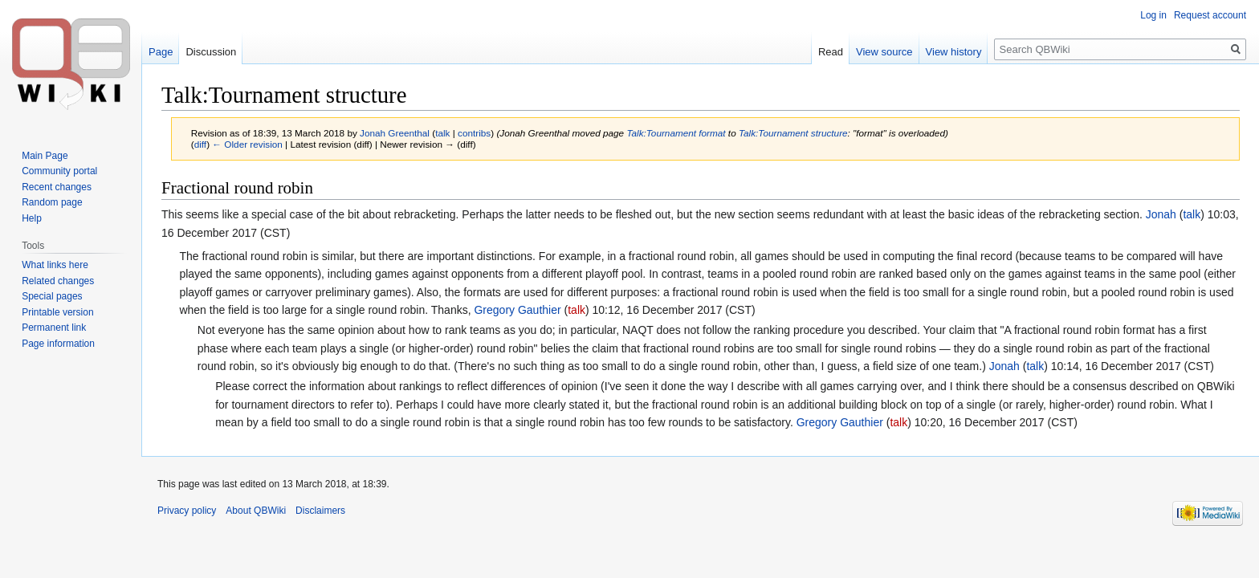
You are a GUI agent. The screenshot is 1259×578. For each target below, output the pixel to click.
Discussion (210, 52)
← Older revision (247, 144)
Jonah (1161, 214)
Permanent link (54, 327)
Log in (1153, 15)
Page (161, 52)
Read (830, 52)
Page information (58, 343)
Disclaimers (320, 510)
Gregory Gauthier (517, 309)
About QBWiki (256, 510)
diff (200, 144)
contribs (474, 133)
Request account (1210, 15)
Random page (52, 202)
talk (442, 133)
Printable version (57, 312)
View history (954, 52)
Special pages (52, 296)
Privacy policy (186, 510)
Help (32, 218)
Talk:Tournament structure (793, 133)
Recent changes (57, 187)
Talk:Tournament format (675, 133)
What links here (55, 265)
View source (884, 52)
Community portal (59, 171)
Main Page (44, 155)
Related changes (58, 281)
